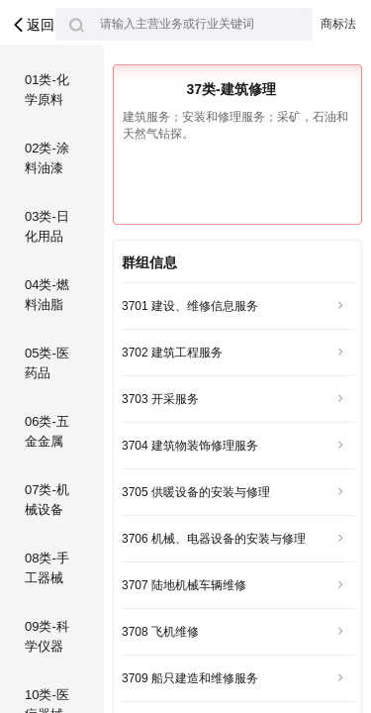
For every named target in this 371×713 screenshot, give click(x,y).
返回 (32, 25)
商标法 (338, 24)
